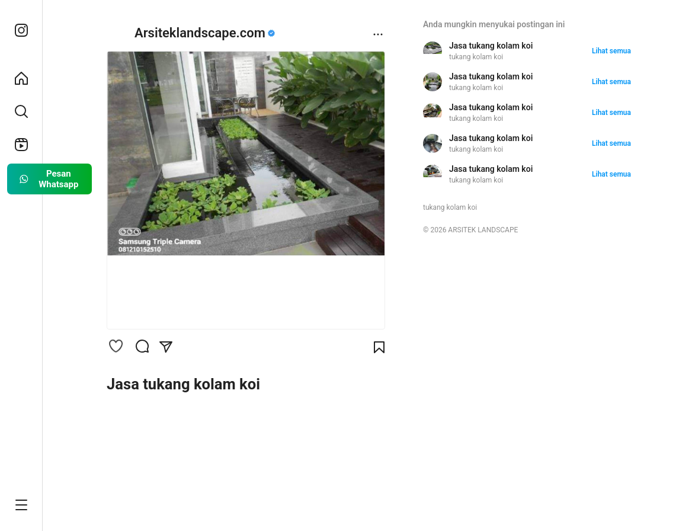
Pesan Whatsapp (48, 179)
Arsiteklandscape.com (199, 33)
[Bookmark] (379, 347)
